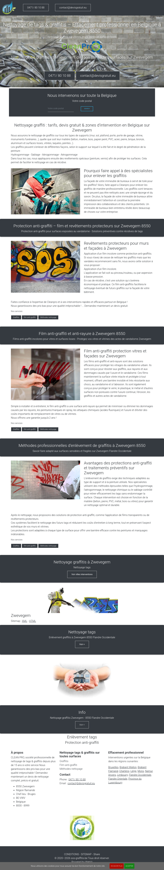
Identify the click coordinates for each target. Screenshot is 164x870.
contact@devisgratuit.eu (73, 7)
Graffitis (16, 317)
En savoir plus (116, 866)
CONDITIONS (71, 854)
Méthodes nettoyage (48, 317)
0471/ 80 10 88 (35, 7)
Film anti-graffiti (68, 765)
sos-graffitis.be (79, 858)
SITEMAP (86, 854)
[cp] (61, 108)
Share (96, 854)
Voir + (82, 644)
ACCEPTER (129, 866)
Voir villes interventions (82, 574)
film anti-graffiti (30, 317)
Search (87, 108)
